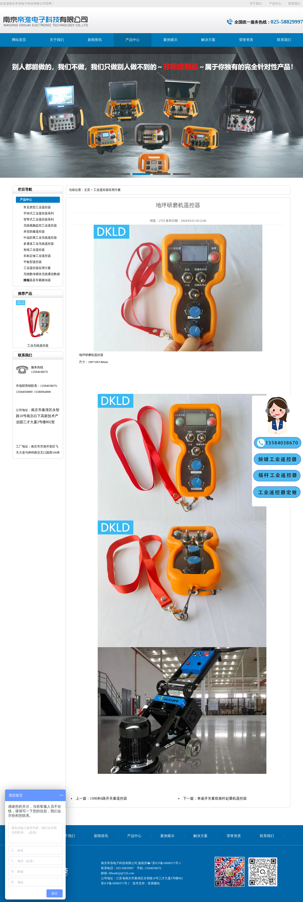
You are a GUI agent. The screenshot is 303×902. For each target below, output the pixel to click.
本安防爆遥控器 (34, 231)
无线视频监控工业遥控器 (40, 225)
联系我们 (294, 3)
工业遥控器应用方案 (37, 268)
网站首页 (19, 40)
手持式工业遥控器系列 (38, 213)
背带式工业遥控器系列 (38, 219)
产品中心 (275, 3)
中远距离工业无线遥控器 (40, 237)
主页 (87, 190)
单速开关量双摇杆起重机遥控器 (222, 798)
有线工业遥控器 (34, 250)
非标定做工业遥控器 (37, 256)
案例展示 (170, 40)
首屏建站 (154, 883)
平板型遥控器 (32, 262)
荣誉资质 (246, 40)
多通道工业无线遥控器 (38, 243)
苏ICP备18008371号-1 (166, 863)
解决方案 (208, 40)
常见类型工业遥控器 (37, 207)
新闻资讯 (95, 40)
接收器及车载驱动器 (37, 280)
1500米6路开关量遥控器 (108, 798)
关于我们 (256, 3)
